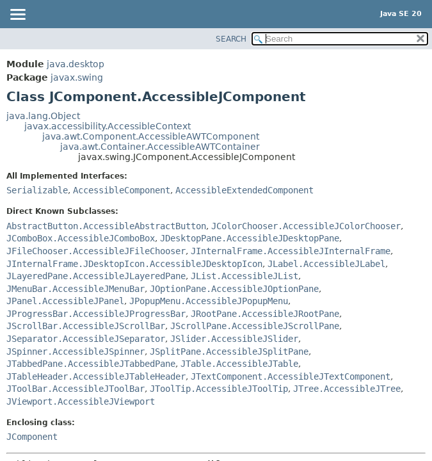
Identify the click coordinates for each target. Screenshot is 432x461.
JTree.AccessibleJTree (347, 389)
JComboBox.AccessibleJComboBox (80, 238)
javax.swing (77, 77)
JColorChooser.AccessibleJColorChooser (306, 226)
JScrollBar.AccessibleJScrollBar (85, 326)
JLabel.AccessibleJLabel (326, 264)
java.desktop (75, 64)
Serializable (37, 190)
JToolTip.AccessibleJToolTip (219, 389)
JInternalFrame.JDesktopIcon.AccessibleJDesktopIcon (134, 264)
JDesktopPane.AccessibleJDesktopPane (249, 238)
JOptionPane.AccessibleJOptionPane (234, 289)
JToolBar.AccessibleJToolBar (75, 389)
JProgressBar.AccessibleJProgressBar (96, 314)
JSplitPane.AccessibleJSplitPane (229, 351)
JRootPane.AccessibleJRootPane (265, 314)
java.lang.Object (43, 116)
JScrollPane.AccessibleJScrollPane (254, 326)
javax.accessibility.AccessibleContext (107, 126)
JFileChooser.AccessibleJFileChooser (96, 251)
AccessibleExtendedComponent (244, 190)
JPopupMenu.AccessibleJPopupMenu (208, 301)
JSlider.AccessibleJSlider (234, 339)
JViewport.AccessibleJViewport (80, 401)
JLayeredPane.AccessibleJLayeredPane (96, 276)
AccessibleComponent (121, 190)
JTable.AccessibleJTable (239, 364)
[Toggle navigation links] (17, 15)
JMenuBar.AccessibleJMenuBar (75, 289)
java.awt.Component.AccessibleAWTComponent (150, 136)
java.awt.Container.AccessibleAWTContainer (160, 147)
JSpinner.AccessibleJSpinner (75, 351)
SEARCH (231, 39)
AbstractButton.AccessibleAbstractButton (106, 226)
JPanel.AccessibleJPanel (65, 301)
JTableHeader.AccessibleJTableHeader (96, 376)
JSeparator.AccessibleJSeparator (85, 339)
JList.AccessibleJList (244, 276)
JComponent (32, 437)
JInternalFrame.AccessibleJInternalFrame (290, 251)
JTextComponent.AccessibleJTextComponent (290, 376)
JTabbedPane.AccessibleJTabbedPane (90, 364)
